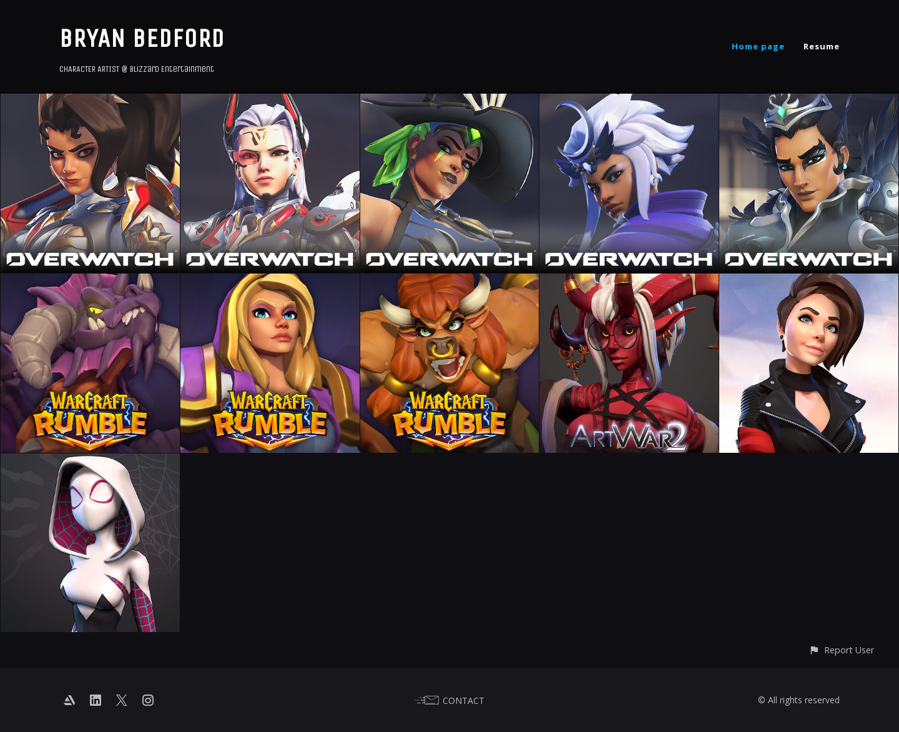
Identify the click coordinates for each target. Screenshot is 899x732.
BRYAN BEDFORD (142, 38)
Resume (821, 46)
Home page (758, 46)
